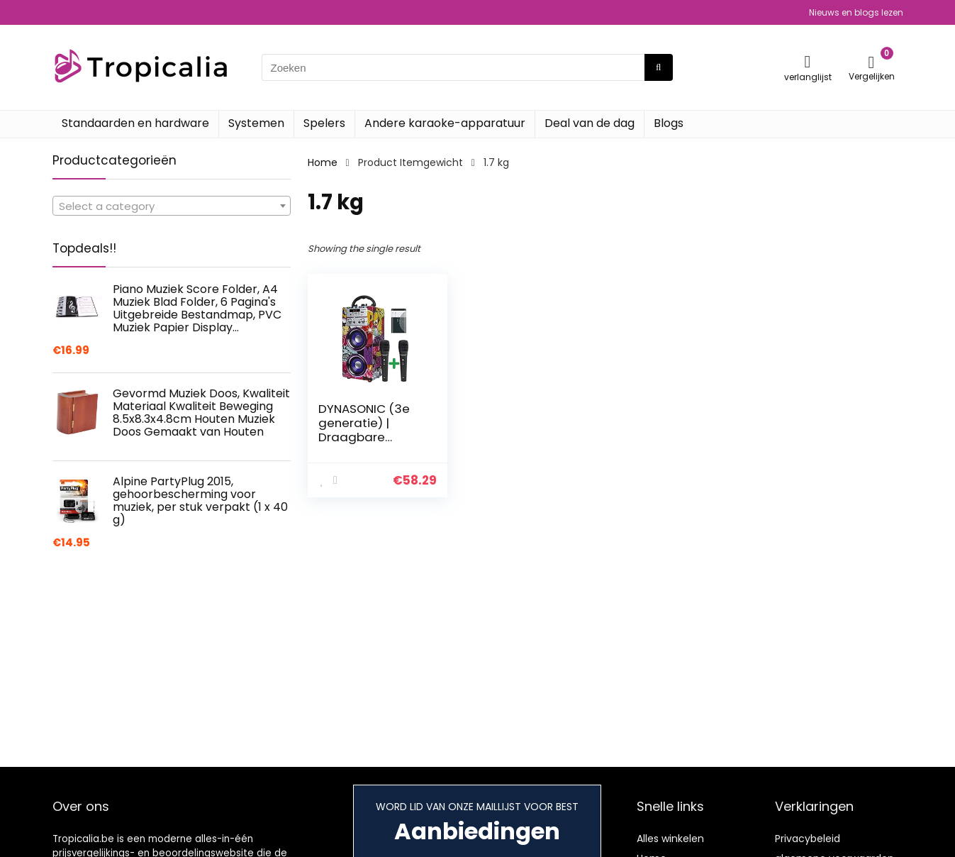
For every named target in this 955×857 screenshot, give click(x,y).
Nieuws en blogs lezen (856, 12)
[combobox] (171, 206)
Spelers (324, 123)
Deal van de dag (589, 123)
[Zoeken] (658, 67)
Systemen (256, 123)
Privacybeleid (807, 838)
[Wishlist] (808, 61)
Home (322, 162)
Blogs (668, 123)
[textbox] (171, 206)
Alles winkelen (670, 838)
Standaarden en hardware (135, 123)
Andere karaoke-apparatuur (444, 123)
